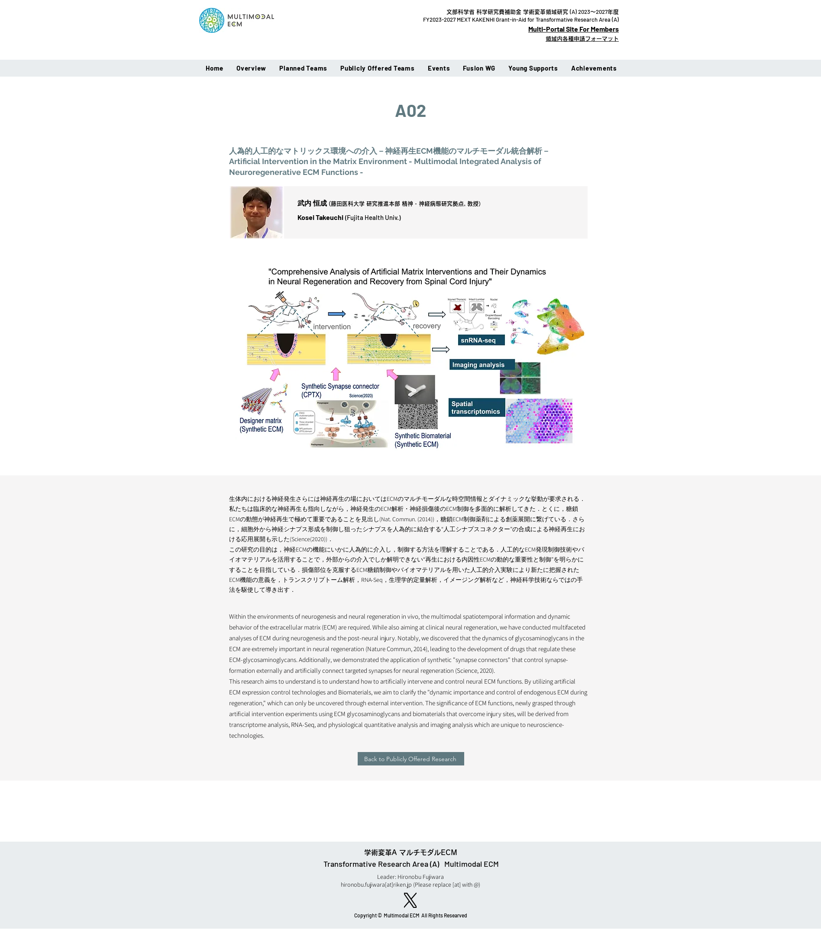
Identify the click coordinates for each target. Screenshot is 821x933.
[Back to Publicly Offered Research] (411, 758)
